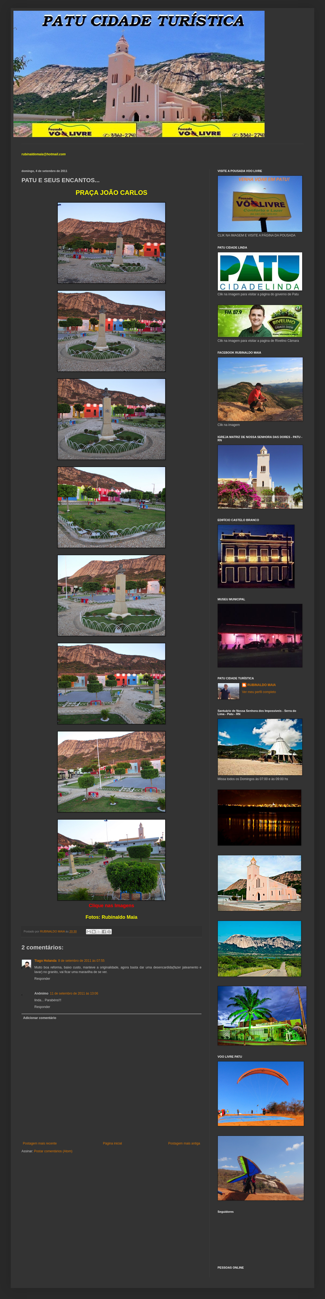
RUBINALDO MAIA (261, 685)
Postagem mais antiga (184, 1143)
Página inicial (112, 1143)
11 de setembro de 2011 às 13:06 (74, 993)
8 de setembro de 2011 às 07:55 (81, 961)
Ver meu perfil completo (259, 692)
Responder (42, 979)
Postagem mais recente (40, 1143)
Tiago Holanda (45, 961)
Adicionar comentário (39, 1018)
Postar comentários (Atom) (53, 1151)
